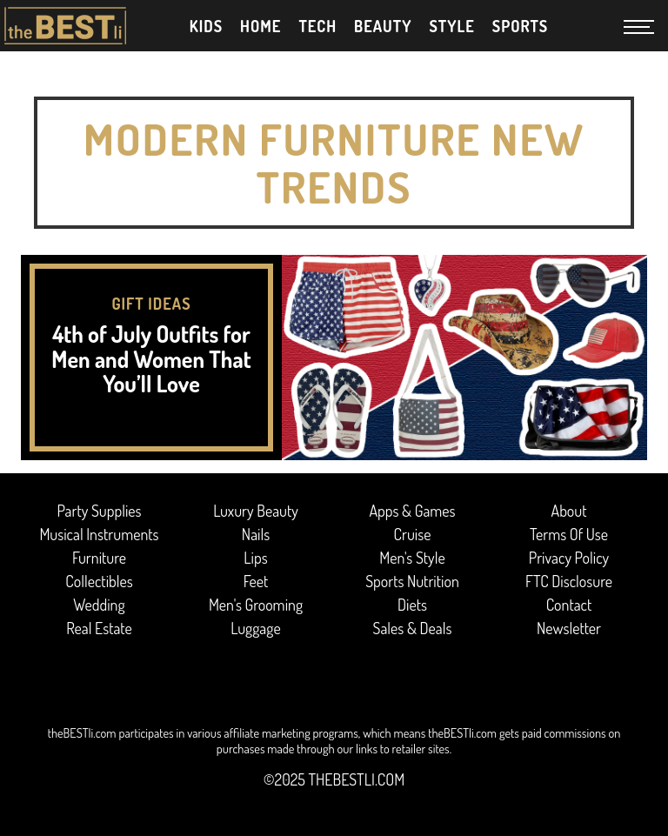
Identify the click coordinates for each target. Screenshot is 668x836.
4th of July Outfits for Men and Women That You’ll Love (150, 358)
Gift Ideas (150, 303)
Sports (520, 26)
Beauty (382, 26)
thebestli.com (356, 779)
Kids (206, 26)
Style (451, 26)
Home (260, 26)
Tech (317, 26)
